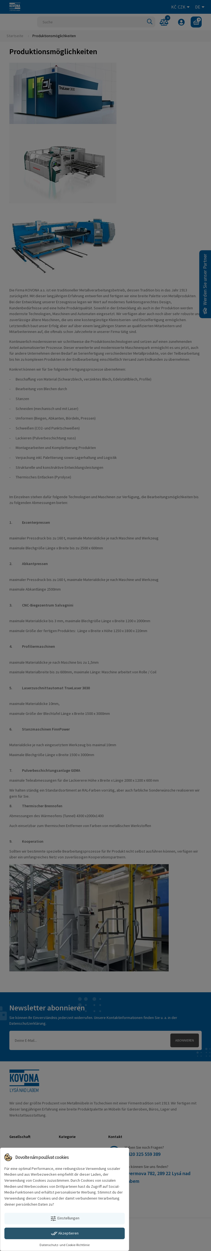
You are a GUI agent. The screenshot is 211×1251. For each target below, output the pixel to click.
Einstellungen (64, 1218)
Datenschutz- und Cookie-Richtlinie (65, 1245)
